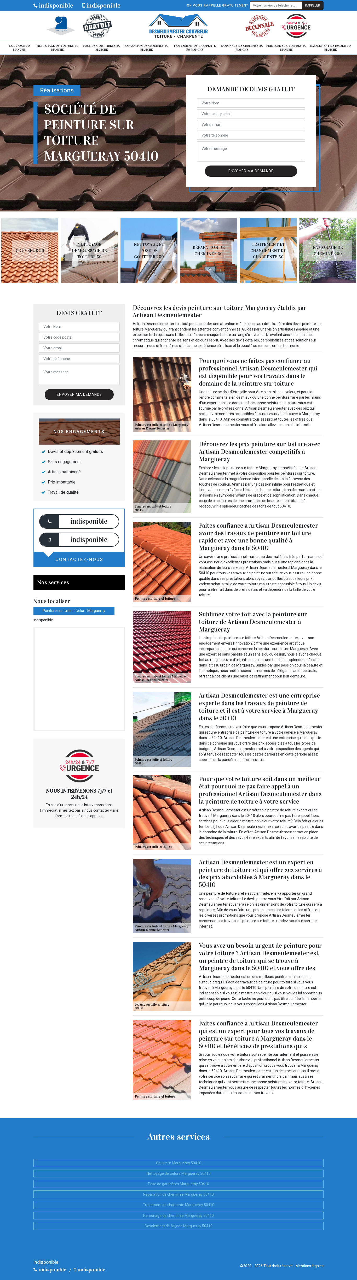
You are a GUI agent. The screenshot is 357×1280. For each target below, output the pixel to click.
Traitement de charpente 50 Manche (195, 48)
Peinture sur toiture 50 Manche (286, 48)
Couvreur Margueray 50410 (178, 1163)
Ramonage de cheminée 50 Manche (242, 48)
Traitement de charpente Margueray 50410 (178, 1205)
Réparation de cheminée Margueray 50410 (178, 1194)
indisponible (53, 5)
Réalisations (57, 90)
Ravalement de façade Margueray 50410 (178, 1226)
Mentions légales (310, 1266)
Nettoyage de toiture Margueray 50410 (179, 1173)
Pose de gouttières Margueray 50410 (178, 1184)
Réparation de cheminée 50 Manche (146, 48)
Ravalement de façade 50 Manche (330, 48)
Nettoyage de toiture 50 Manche (57, 48)
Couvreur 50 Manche (19, 48)
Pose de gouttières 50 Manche (101, 48)
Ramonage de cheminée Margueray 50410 (178, 1215)
